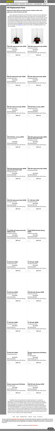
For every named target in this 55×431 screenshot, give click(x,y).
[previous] (47, 4)
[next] (48, 4)
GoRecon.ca (20, 24)
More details (14, 49)
